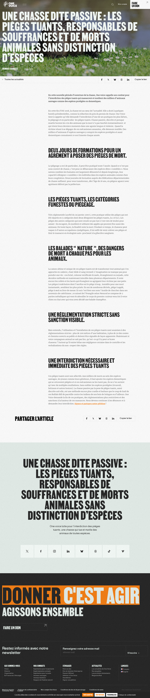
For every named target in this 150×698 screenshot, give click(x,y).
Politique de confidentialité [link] (127, 695)
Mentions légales (8, 690)
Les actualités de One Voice (101, 669)
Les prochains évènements (101, 673)
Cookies (20, 691)
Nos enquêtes (96, 671)
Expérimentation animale (42, 671)
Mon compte (122, 4)
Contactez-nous (7, 691)
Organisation (9, 673)
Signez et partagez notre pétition (90, 403)
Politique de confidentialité (27, 690)
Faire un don (67, 669)
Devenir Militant (68, 673)
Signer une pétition (69, 680)
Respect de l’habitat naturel (43, 680)
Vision (6, 669)
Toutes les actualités (13, 80)
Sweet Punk (137, 690)
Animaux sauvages (39, 675)
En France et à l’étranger (12, 675)
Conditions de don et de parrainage (73, 690)
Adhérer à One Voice (70, 675)
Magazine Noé (97, 675)
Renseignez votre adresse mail (81, 649)
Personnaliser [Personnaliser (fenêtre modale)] (111, 695)
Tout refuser (100, 695)
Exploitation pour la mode (42, 673)
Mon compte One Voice (49, 690)
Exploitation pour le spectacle (43, 669)
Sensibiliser (67, 678)
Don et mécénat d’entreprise (72, 671)
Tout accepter (87, 695)
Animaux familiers (39, 678)
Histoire (7, 671)
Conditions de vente (96, 690)
